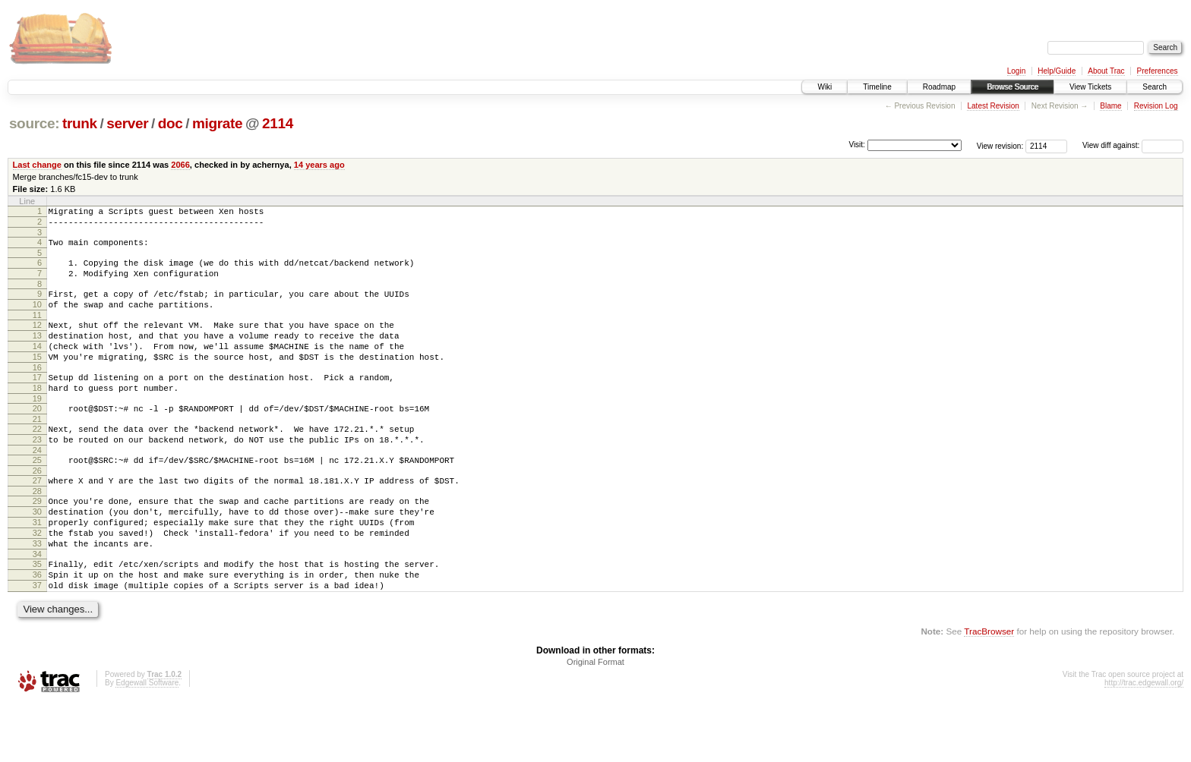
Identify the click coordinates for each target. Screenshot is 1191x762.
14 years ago (319, 164)
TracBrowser (989, 690)
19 (37, 428)
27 (37, 519)
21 (37, 450)
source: (34, 123)
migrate (217, 123)
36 (37, 629)
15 (37, 379)
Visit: (856, 144)
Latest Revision (993, 106)
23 (37, 473)
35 (37, 616)
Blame (1110, 106)
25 (37, 496)
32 (37, 580)
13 (37, 353)
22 (37, 460)
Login (1016, 71)
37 (37, 642)
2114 (277, 123)
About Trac (1106, 71)
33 (37, 593)
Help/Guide (1057, 71)
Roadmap (939, 87)
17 (37, 402)
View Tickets (1090, 87)
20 (37, 437)
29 (37, 541)
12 (37, 340)
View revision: (1000, 145)
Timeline (877, 87)
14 (37, 366)
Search (1154, 87)
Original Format (595, 721)
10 (37, 318)
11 (37, 330)
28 (37, 532)
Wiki (824, 87)
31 (37, 567)
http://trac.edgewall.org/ (1143, 742)
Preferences (1157, 71)
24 (37, 486)
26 (37, 509)
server (127, 123)
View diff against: (1132, 145)
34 (37, 606)
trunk (79, 123)
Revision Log (1156, 106)
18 (37, 415)
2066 (180, 164)
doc (170, 123)
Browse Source (1012, 87)
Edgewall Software (146, 742)
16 (37, 392)
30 (37, 554)
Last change (37, 164)
